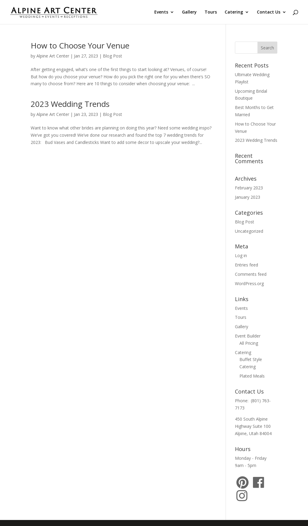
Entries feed (246, 265)
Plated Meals (252, 376)
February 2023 (249, 188)
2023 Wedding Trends (70, 103)
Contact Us (268, 12)
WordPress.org (249, 283)
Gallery (189, 12)
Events (161, 12)
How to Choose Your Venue (80, 45)
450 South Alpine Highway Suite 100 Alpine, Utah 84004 (253, 426)
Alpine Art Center (52, 56)
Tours (211, 12)
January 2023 (247, 197)
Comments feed (250, 274)
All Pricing (248, 343)
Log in (241, 255)
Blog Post (112, 56)
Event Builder (247, 336)
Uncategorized (249, 231)
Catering (234, 12)
